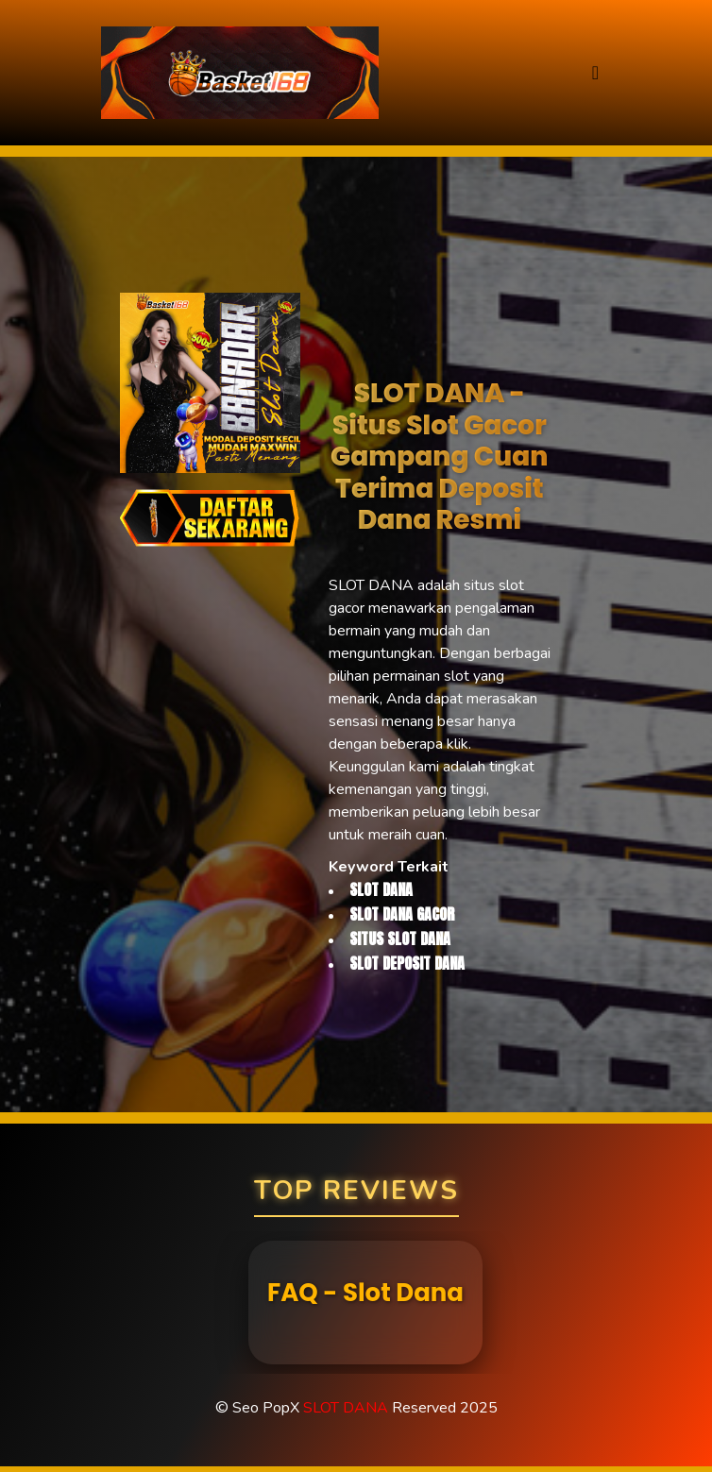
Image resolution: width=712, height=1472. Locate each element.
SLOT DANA (345, 1407)
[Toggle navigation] (595, 73)
